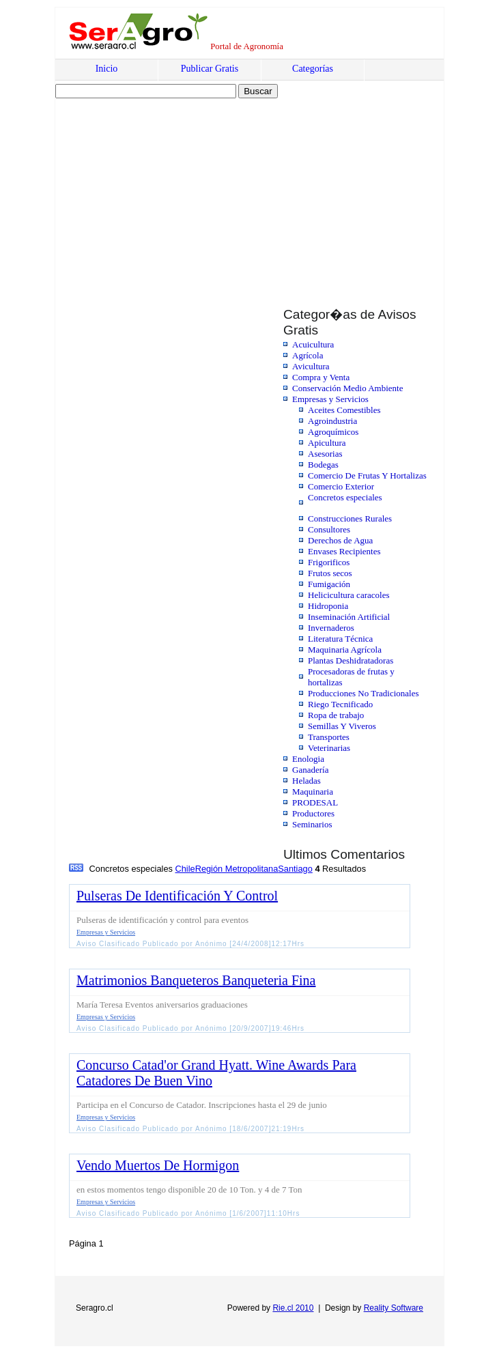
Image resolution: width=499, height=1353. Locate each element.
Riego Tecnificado (340, 704)
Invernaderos (331, 628)
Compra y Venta (321, 377)
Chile (185, 869)
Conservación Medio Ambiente (347, 388)
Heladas (306, 780)
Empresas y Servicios (330, 399)
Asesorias (325, 453)
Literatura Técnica (340, 638)
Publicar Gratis (209, 68)
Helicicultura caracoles (348, 595)
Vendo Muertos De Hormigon (157, 1165)
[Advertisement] (172, 189)
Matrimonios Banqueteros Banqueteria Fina (195, 980)
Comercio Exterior (341, 486)
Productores (313, 813)
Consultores (329, 529)
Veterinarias (329, 748)
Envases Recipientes (344, 551)
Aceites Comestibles (344, 410)
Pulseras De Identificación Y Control (177, 895)
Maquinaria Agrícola (345, 649)
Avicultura (311, 366)
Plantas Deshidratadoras (350, 660)
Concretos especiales (345, 497)
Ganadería (310, 770)
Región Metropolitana (237, 869)
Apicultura (327, 443)
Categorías (312, 68)
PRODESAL (315, 802)
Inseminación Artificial (349, 617)
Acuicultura (313, 344)
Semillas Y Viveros (342, 726)
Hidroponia (328, 606)
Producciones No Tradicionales (363, 693)
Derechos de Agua (340, 540)
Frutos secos (330, 573)
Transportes (329, 737)
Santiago (295, 869)
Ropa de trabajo (336, 715)
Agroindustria (332, 421)
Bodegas (323, 464)
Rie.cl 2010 (292, 1308)
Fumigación (329, 584)
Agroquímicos (333, 432)
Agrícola (307, 355)
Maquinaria (312, 791)
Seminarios (312, 824)
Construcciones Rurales (350, 518)
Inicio (107, 68)
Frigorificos (329, 562)
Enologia (308, 759)
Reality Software (393, 1308)
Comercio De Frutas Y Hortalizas (367, 475)
